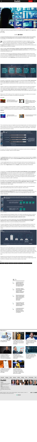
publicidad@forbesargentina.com (7, 383)
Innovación (2, 377)
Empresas (11, 263)
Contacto (8, 392)
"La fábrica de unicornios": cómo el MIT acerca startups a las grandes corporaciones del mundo (18, 342)
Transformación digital (27, 263)
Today (35, 377)
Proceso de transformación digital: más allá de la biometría (30, 115)
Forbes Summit (31, 377)
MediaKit (1, 392)
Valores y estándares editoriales (13, 392)
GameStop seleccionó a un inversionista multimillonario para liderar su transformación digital (12, 101)
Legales (25, 392)
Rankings (22, 377)
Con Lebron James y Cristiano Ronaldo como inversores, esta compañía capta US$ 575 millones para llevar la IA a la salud (18, 371)
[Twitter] (32, 392)
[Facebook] (31, 392)
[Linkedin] (36, 392)
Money (11, 377)
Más (19, 279)
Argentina (2, 263)
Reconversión (21, 263)
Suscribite (30, 1)
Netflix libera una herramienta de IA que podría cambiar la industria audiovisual (18, 356)
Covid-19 (6, 263)
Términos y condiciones (20, 392)
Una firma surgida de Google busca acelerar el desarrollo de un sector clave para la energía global (5, 356)
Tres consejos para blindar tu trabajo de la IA (5, 341)
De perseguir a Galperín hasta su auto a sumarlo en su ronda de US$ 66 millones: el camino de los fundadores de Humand (20, 290)
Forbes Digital (2, 31)
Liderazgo (6, 377)
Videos (26, 377)
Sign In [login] (35, 1)
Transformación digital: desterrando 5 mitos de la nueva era (12, 116)
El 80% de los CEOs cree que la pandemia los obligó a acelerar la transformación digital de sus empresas (30, 102)
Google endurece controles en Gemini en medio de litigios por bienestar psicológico (5, 370)
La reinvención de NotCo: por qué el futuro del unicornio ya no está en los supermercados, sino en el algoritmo (20, 310)
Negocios (14, 377)
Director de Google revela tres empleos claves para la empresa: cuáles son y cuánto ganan (31, 356)
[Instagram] (33, 392)
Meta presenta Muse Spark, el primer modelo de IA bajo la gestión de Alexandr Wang (31, 342)
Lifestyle (18, 377)
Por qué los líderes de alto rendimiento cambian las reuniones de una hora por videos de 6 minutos (20, 304)
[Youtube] (35, 392)
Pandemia (15, 263)
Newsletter (4, 392)
